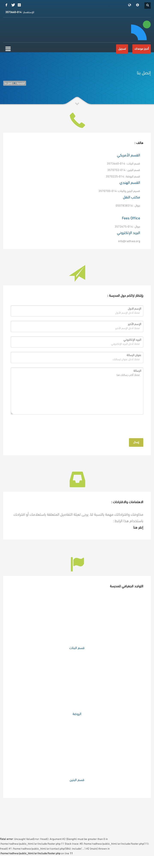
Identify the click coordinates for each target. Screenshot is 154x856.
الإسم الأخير (134, 324)
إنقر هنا (138, 528)
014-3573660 (13, 12)
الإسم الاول (134, 308)
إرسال (136, 442)
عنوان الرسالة (134, 355)
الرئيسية (21, 83)
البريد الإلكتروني (132, 340)
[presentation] (114, 427)
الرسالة (137, 371)
